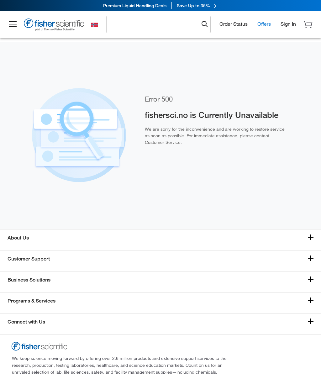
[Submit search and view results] (205, 24)
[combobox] (154, 24)
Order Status (233, 24)
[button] (13, 24)
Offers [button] (264, 24)
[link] (160, 5)
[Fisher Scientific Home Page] (55, 25)
